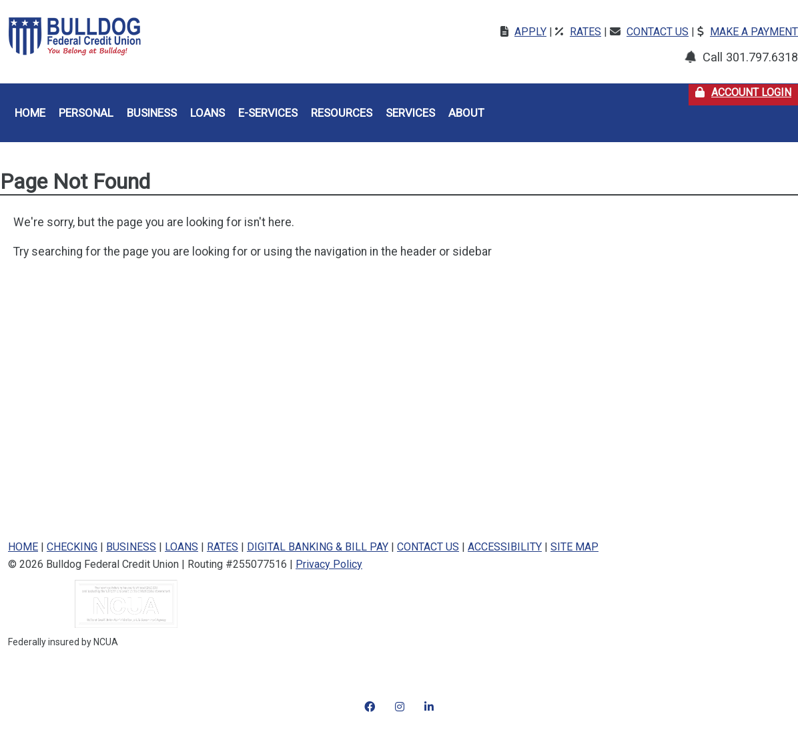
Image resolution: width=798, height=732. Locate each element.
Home (30, 112)
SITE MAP (574, 546)
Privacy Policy (329, 564)
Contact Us (658, 31)
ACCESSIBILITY (505, 546)
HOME (23, 546)
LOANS (181, 546)
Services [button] (410, 112)
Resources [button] (341, 112)
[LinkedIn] (429, 698)
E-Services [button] (268, 112)
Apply (530, 31)
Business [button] (152, 112)
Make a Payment (754, 31)
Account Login (746, 91)
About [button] (466, 112)
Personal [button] (86, 112)
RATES (222, 546)
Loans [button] (207, 112)
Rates (585, 31)
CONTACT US (428, 546)
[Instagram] (369, 698)
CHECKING (72, 546)
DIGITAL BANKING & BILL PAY (317, 546)
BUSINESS (131, 546)
